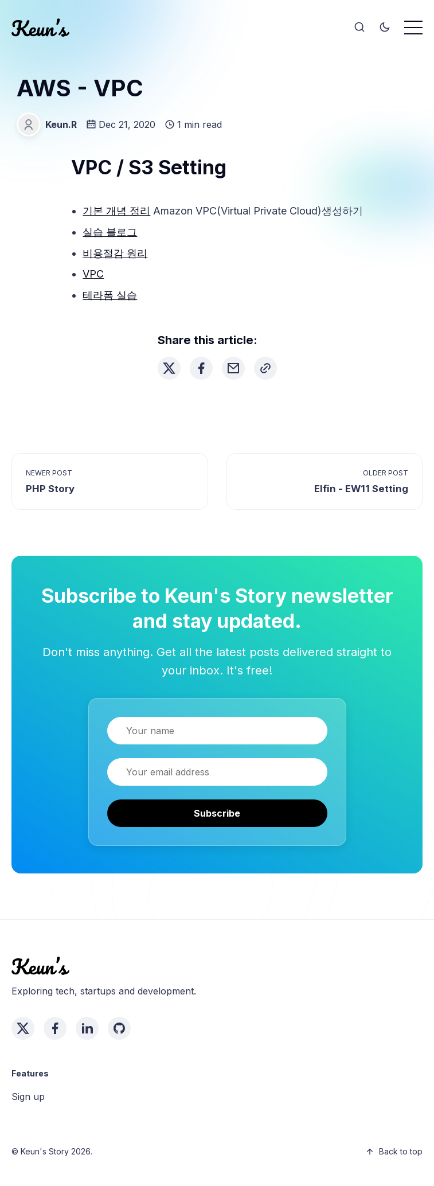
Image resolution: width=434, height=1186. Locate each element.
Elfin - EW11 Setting (361, 488)
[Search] (359, 27)
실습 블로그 (110, 232)
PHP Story (50, 488)
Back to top (394, 1151)
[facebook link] (55, 1028)
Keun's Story (45, 1151)
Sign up (28, 1096)
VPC (93, 274)
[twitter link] (22, 1028)
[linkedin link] (87, 1028)
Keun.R (61, 124)
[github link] (119, 1028)
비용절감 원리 (115, 253)
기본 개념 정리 (116, 211)
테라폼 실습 (110, 295)
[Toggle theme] (384, 27)
